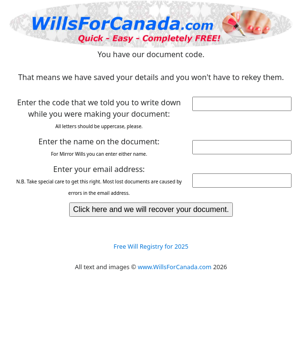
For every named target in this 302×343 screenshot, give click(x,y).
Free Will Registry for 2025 (151, 246)
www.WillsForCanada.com (175, 266)
